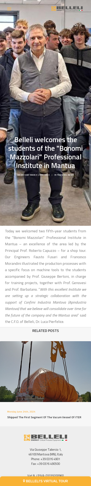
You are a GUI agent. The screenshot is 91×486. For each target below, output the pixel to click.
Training (62, 172)
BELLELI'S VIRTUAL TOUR (45, 481)
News (71, 172)
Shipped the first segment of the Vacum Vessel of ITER (44, 419)
